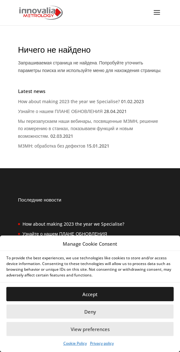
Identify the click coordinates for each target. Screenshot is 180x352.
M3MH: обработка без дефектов (51, 146)
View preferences (90, 329)
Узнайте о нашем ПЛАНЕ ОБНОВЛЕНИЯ (60, 111)
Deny (90, 312)
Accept (90, 294)
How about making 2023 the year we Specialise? (69, 101)
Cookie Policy (75, 343)
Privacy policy (102, 343)
